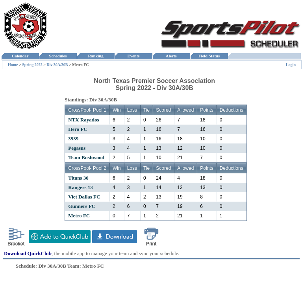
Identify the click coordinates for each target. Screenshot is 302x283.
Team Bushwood (86, 157)
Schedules (58, 56)
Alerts (171, 56)
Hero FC (77, 129)
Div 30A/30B (57, 64)
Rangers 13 (80, 187)
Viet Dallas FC (84, 197)
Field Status (209, 56)
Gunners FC (81, 206)
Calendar (19, 56)
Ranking (96, 56)
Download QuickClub (28, 253)
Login (291, 64)
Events (133, 56)
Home (13, 64)
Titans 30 (78, 178)
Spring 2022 (32, 64)
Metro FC (79, 216)
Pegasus (76, 148)
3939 (73, 139)
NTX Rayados (83, 120)
